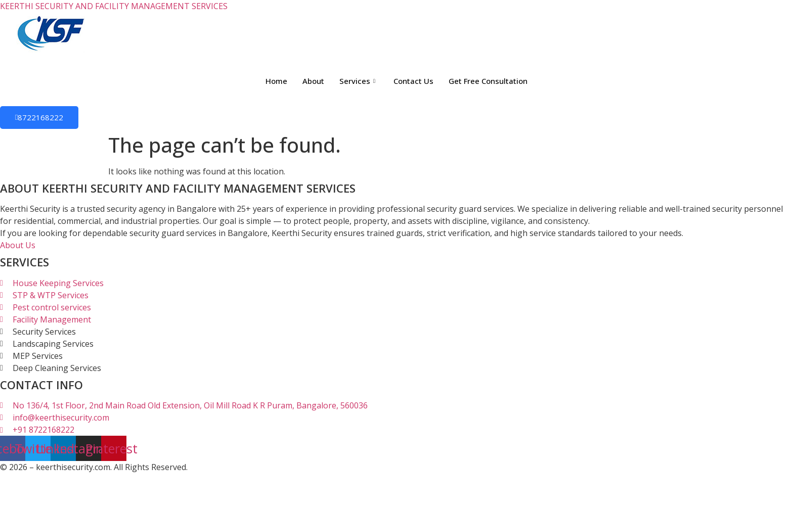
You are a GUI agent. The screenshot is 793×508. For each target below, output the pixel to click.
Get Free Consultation (488, 81)
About (313, 81)
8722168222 (39, 117)
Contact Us (413, 81)
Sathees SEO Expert (190, 479)
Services (357, 81)
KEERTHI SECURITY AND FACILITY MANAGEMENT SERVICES (114, 6)
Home (276, 81)
